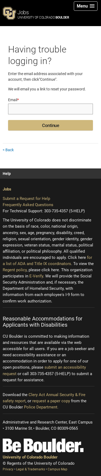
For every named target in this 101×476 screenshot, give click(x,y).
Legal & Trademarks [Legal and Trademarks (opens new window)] (31, 469)
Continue (50, 125)
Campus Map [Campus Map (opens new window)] (57, 469)
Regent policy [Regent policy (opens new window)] (15, 269)
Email (13, 100)
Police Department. (41, 407)
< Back (8, 150)
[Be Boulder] (43, 445)
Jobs (43, 14)
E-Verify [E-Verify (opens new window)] (36, 276)
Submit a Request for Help (26, 198)
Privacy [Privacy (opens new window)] (8, 469)
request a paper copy (51, 401)
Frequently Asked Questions (28, 204)
